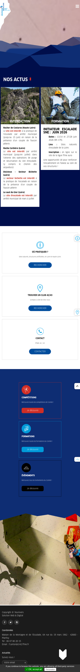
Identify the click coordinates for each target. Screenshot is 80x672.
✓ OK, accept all (34, 669)
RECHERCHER (40, 265)
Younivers (19, 612)
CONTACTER (40, 351)
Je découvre (32, 410)
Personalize (50, 669)
